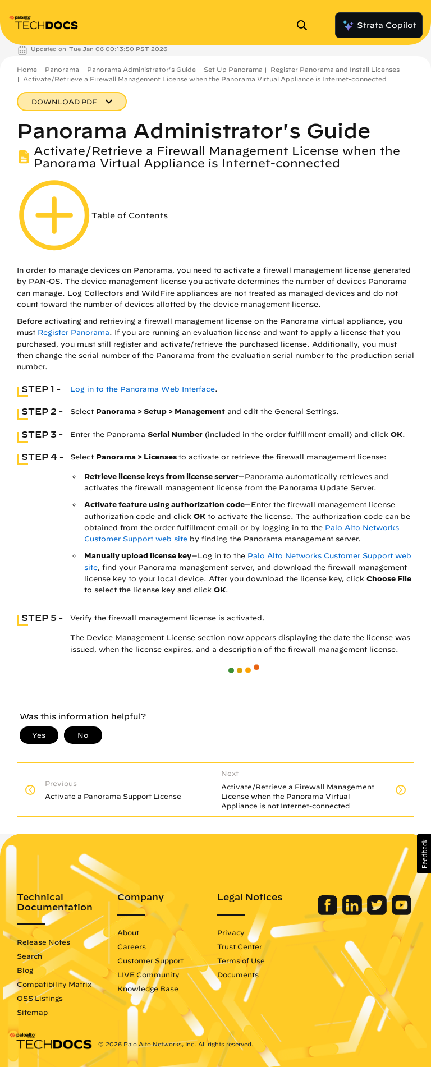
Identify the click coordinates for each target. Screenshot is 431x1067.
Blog (25, 970)
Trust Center (239, 946)
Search (29, 956)
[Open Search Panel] (305, 25)
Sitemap (32, 1012)
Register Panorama (73, 332)
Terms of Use (241, 960)
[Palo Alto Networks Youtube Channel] (401, 912)
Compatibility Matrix (54, 984)
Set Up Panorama (233, 69)
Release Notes (43, 942)
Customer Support (150, 960)
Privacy (231, 932)
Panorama (62, 69)
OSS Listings (40, 998)
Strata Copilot (378, 25)
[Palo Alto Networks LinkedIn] (353, 912)
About (128, 932)
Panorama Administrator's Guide (141, 69)
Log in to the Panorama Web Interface (142, 389)
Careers (131, 946)
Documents (238, 974)
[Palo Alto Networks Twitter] (378, 912)
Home (27, 69)
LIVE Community (148, 974)
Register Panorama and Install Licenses (335, 69)
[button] (424, 853)
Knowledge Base (147, 988)
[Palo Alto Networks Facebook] (329, 912)
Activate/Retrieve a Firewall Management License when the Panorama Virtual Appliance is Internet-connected (205, 78)
